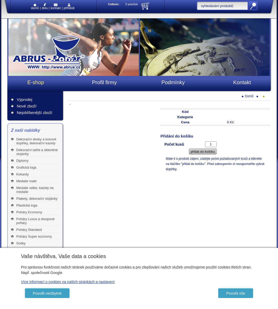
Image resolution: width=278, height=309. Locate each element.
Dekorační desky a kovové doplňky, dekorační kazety (36, 141)
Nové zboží (26, 106)
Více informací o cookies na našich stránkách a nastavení (68, 282)
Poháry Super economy (34, 236)
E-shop (35, 82)
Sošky (20, 243)
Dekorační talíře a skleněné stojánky (37, 152)
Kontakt (56, 6)
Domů (35, 7)
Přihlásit (69, 6)
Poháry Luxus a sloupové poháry (35, 221)
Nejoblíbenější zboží (34, 112)
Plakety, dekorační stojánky (36, 199)
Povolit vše (235, 293)
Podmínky (173, 82)
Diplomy (22, 161)
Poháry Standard (29, 230)
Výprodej (24, 99)
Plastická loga (26, 205)
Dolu (45, 6)
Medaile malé (26, 181)
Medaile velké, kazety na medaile (35, 190)
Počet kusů (174, 144)
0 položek (131, 4)
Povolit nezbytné (47, 293)
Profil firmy (104, 82)
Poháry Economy (29, 212)
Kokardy (22, 174)
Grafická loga (26, 167)
